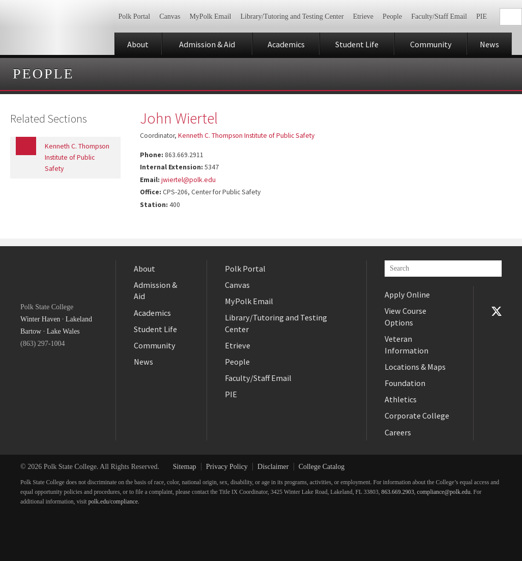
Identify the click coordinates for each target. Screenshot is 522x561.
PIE (481, 16)
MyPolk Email (210, 16)
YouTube (496, 327)
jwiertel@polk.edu (188, 179)
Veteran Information (406, 345)
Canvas (169, 16)
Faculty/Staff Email (439, 16)
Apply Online (407, 294)
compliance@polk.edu (444, 492)
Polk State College (57, 27)
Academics (286, 44)
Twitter (496, 311)
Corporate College (417, 415)
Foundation (405, 383)
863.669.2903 (398, 492)
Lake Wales (63, 331)
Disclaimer (272, 466)
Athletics (401, 399)
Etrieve (363, 16)
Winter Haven (40, 319)
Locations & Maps (415, 367)
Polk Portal (135, 16)
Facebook (496, 294)
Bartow (30, 331)
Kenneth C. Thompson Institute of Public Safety (246, 135)
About (138, 44)
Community (431, 44)
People (392, 16)
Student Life (357, 44)
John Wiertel (179, 118)
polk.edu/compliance (112, 501)
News (489, 44)
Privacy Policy (227, 466)
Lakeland (79, 319)
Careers (398, 432)
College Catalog (322, 466)
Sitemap (184, 466)
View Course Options (405, 317)
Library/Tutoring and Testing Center (291, 16)
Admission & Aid (207, 44)
